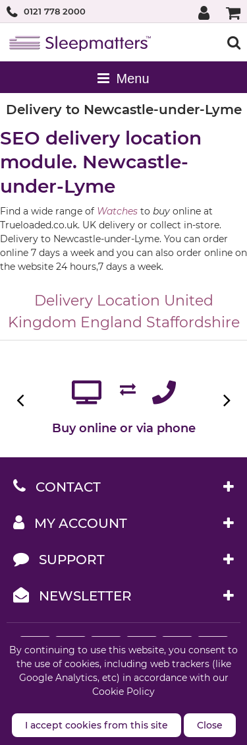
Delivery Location (97, 300)
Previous (21, 400)
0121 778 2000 (55, 11)
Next (225, 400)
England (111, 322)
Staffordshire (193, 322)
